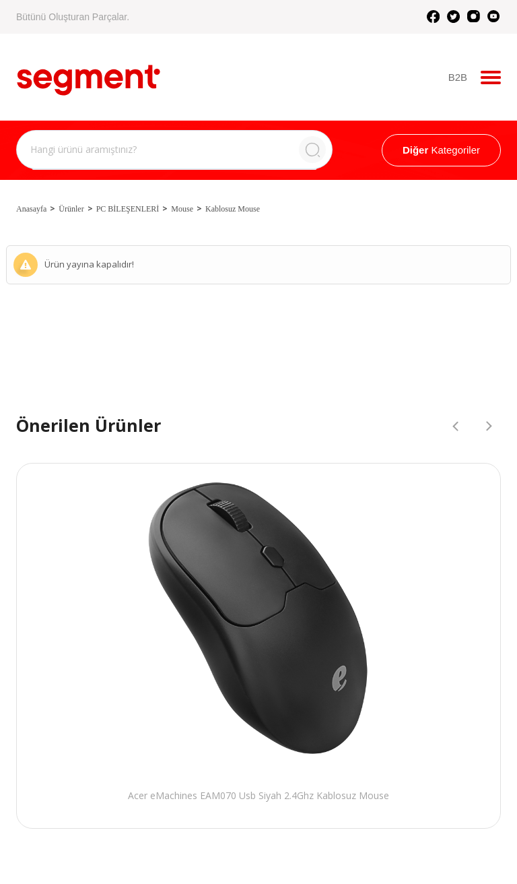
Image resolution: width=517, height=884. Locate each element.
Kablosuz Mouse (232, 209)
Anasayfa (31, 209)
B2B (457, 77)
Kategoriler (441, 150)
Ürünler (71, 209)
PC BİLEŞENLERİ (128, 209)
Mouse (182, 209)
